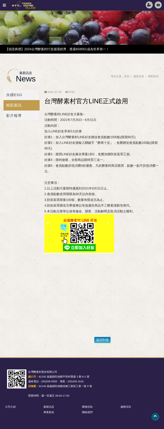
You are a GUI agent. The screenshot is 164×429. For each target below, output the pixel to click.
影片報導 (14, 116)
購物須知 (87, 406)
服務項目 (126, 406)
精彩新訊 (153, 76)
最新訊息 (139, 76)
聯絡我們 (87, 412)
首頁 (126, 76)
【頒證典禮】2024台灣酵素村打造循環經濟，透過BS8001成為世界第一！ (57, 49)
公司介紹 (10, 406)
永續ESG (14, 95)
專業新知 (48, 412)
